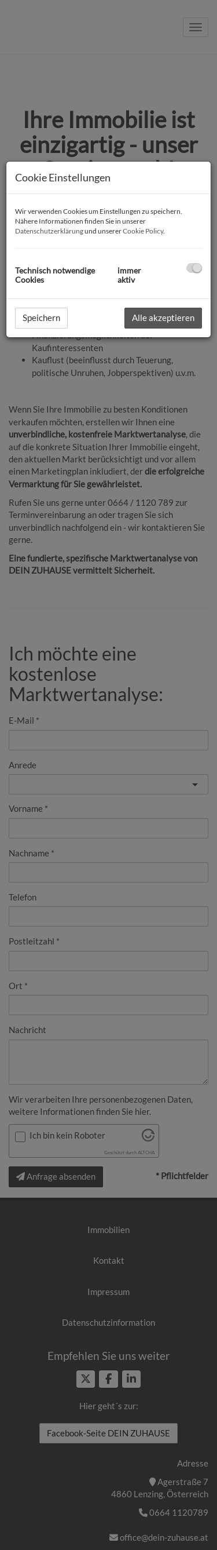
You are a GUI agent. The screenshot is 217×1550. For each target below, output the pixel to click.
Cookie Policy (143, 231)
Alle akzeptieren (163, 317)
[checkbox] (194, 268)
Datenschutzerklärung (49, 231)
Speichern (41, 317)
